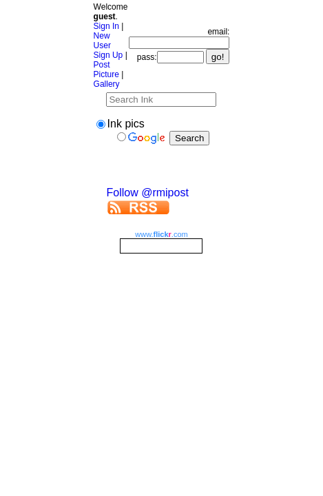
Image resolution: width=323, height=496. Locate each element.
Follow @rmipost (147, 192)
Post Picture (106, 69)
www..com (161, 234)
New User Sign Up (108, 45)
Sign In (106, 26)
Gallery (107, 84)
